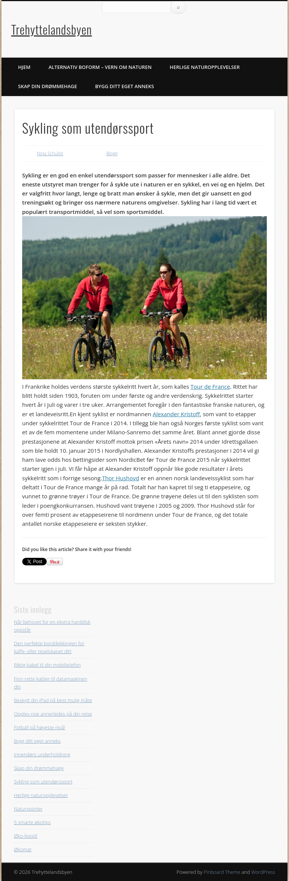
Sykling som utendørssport (43, 781)
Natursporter (28, 808)
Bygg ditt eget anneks (124, 86)
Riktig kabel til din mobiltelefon (47, 664)
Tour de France (210, 386)
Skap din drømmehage (47, 86)
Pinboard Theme (222, 872)
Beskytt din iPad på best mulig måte (53, 700)
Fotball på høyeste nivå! (39, 727)
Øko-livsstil (25, 835)
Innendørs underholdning (42, 754)
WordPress (263, 872)
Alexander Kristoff (176, 414)
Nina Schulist (50, 153)
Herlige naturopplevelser (205, 67)
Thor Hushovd (120, 478)
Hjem (24, 67)
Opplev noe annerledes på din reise (53, 713)
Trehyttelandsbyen (51, 29)
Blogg (112, 153)
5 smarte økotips (32, 822)
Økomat (23, 849)
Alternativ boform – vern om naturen (100, 67)
